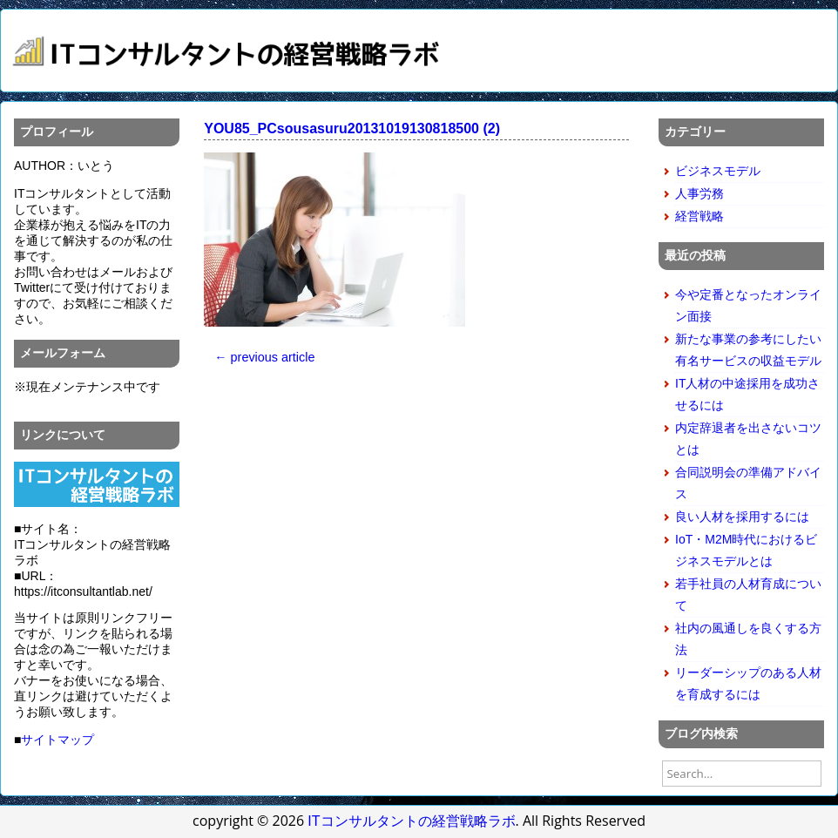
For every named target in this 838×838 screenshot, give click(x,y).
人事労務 (699, 193)
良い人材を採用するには (742, 517)
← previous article (264, 357)
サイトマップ (57, 740)
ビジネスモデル (717, 171)
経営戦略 (699, 216)
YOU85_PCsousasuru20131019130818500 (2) (352, 128)
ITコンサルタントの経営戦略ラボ (411, 821)
